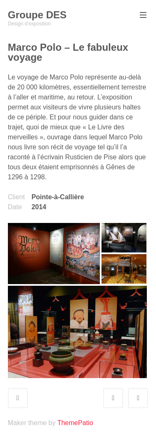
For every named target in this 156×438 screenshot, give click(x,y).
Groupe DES (37, 14)
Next (145, 397)
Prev (120, 397)
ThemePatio (75, 422)
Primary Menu (142, 15)
